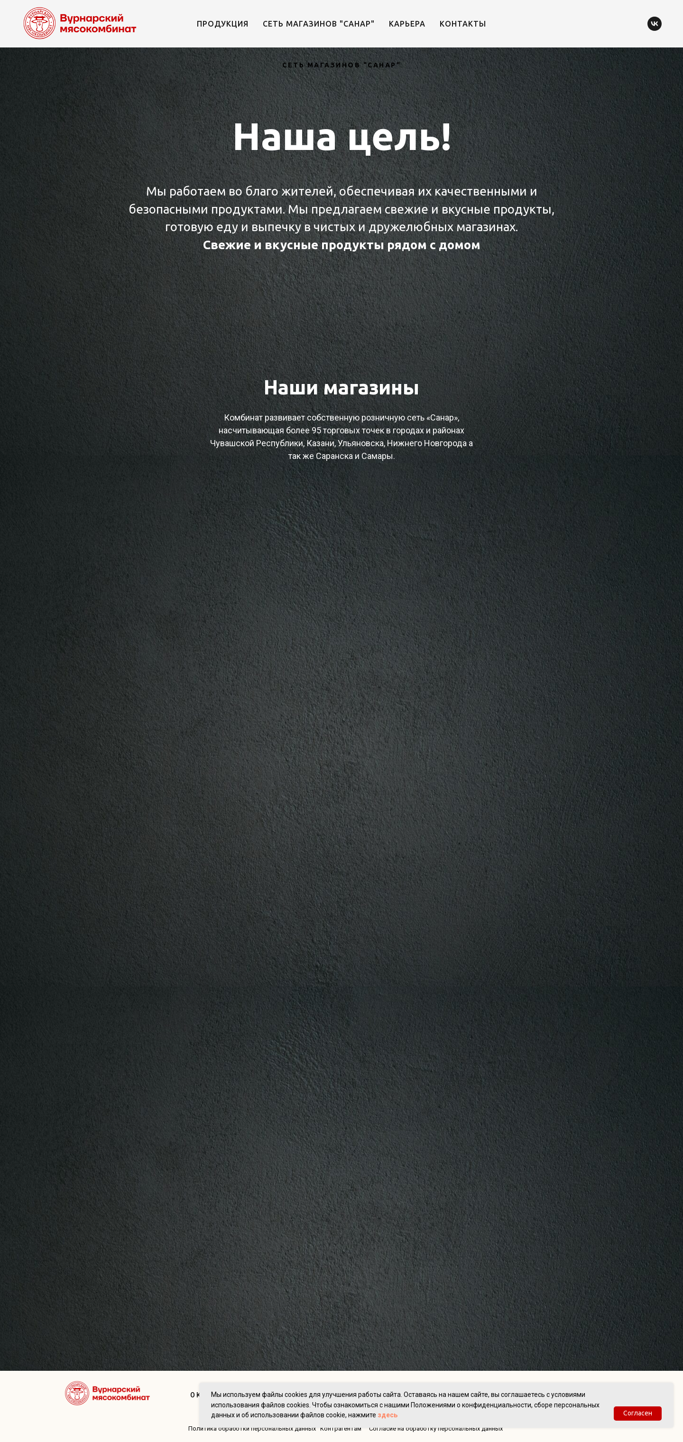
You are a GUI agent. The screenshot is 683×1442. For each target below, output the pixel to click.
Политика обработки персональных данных (252, 1428)
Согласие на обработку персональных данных (436, 1428)
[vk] (654, 24)
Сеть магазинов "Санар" (319, 23)
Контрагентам (340, 1428)
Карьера (407, 23)
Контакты (463, 23)
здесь (387, 1415)
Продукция (223, 23)
